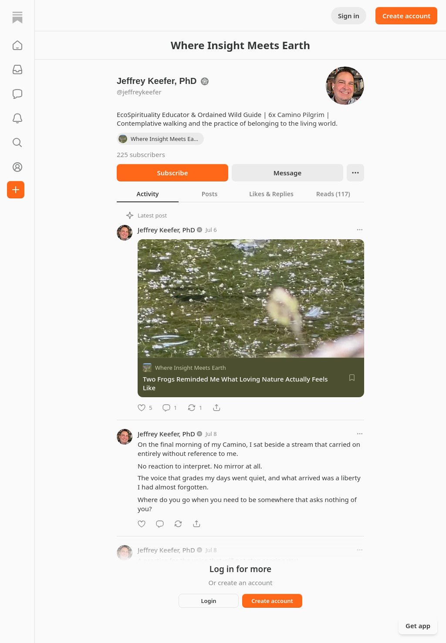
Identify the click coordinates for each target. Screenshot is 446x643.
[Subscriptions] (17, 69)
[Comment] (169, 408)
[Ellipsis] (355, 172)
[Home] (17, 17)
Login (208, 601)
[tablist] (240, 193)
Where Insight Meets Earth (190, 368)
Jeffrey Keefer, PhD (166, 229)
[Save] (352, 378)
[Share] (216, 408)
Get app (417, 625)
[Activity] (17, 118)
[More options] (360, 230)
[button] (17, 45)
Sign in (348, 15)
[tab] (148, 193)
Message (287, 172)
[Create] (15, 189)
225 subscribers (141, 154)
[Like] (144, 408)
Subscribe (172, 172)
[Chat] (17, 94)
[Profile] (17, 167)
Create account (406, 15)
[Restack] (195, 408)
